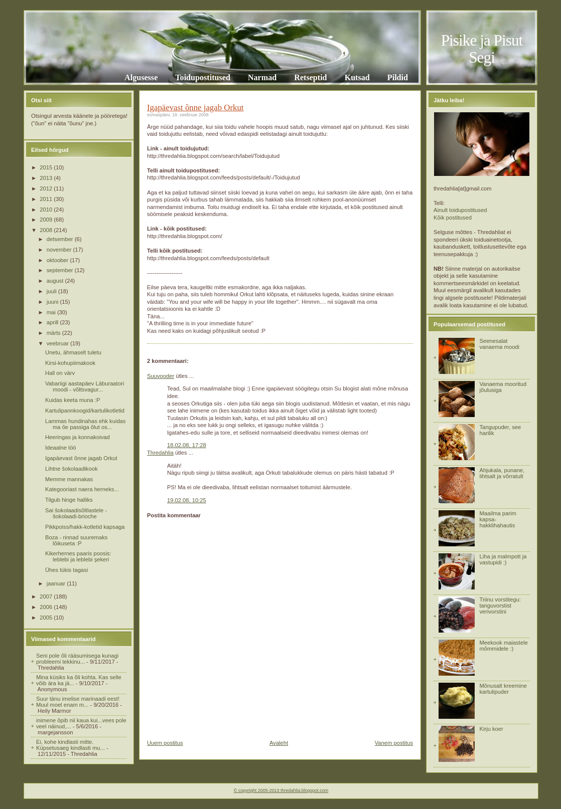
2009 (47, 220)
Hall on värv (60, 373)
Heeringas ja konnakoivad (77, 437)
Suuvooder (160, 376)
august (56, 281)
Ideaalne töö (60, 448)
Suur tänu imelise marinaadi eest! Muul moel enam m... (77, 702)
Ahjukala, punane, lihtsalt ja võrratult (501, 473)
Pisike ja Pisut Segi (482, 49)
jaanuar (57, 583)
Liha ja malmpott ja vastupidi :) (502, 559)
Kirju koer (491, 729)
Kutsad (357, 77)
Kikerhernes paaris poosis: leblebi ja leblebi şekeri (78, 556)
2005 (47, 618)
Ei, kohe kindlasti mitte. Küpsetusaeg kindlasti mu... (70, 745)
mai (52, 312)
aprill (53, 322)
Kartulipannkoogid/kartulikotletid (84, 411)
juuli (52, 291)
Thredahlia (160, 453)
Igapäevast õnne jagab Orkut (81, 458)
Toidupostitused (202, 77)
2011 (47, 199)
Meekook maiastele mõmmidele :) (503, 646)
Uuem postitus (165, 743)
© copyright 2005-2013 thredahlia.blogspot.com (281, 790)
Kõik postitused (453, 218)
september (61, 270)
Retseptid (310, 77)
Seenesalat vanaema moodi (499, 344)
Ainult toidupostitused (460, 210)
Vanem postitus (394, 743)
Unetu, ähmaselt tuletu (73, 352)
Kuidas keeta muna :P (72, 400)
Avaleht (278, 743)
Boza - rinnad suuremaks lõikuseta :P (76, 540)
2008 (47, 230)
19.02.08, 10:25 (186, 500)
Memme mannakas (69, 479)
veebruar (58, 343)
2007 (47, 596)
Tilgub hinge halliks (69, 500)
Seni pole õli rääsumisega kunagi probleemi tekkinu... (77, 659)
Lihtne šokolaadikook (71, 469)
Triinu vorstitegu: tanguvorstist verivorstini (499, 605)
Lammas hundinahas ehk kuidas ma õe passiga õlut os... (85, 424)
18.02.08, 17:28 (186, 445)
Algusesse (141, 77)
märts (54, 333)
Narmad (262, 77)
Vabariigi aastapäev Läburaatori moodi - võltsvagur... (84, 386)
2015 (47, 167)
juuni (53, 302)
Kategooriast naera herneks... (82, 489)
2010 (47, 210)
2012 (47, 188)
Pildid (397, 77)
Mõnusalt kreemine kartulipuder (503, 689)
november (60, 250)
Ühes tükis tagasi (66, 570)
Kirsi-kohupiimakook (70, 363)
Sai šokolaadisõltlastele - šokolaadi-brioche (76, 513)
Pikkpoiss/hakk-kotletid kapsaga (85, 527)
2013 (47, 178)
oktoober (58, 260)
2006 (47, 607)
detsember (61, 239)
